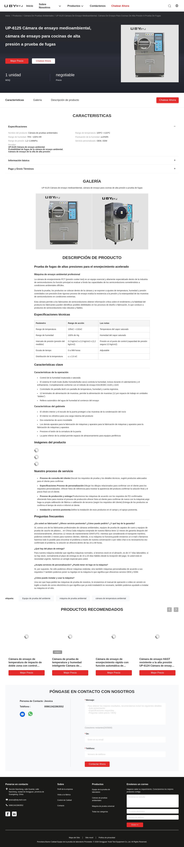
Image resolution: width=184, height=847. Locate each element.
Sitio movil (89, 838)
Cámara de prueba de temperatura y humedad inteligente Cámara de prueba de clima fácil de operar (67, 666)
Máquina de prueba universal (103, 806)
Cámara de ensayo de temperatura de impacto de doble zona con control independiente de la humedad (25, 666)
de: (87, 734)
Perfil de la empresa (65, 789)
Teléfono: (90, 748)
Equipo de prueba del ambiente (36, 598)
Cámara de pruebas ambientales (39, 16)
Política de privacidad (107, 838)
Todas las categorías (100, 812)
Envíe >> (134, 825)
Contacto (60, 806)
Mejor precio (16, 61)
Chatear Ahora (43, 61)
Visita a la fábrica (63, 795)
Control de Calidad (64, 800)
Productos (17, 16)
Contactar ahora (97, 764)
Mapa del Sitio (74, 838)
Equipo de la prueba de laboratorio (101, 790)
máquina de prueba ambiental (73, 598)
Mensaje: (90, 700)
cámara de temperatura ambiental (111, 598)
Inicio (7, 16)
